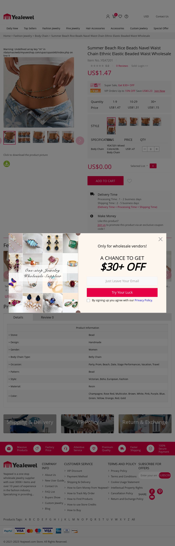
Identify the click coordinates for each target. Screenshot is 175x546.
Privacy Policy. (144, 300)
